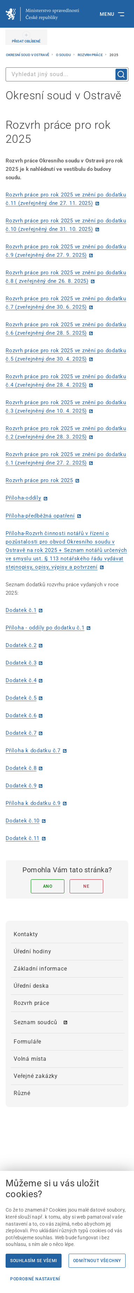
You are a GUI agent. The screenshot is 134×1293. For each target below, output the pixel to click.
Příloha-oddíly (23, 498)
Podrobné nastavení (35, 1279)
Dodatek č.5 (21, 698)
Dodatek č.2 (21, 645)
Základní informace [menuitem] (40, 968)
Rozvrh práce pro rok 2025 (39, 480)
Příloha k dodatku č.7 (33, 750)
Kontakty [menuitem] (26, 934)
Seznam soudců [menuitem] (35, 1022)
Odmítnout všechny (97, 1260)
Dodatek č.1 (21, 610)
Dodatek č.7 (21, 733)
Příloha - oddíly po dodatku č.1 (45, 628)
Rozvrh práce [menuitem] (31, 1003)
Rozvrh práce (91, 55)
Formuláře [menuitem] (27, 1041)
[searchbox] (67, 74)
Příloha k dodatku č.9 (33, 803)
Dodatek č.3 (21, 663)
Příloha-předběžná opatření (40, 516)
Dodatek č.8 (21, 768)
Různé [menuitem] (22, 1093)
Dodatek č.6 (21, 715)
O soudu (64, 55)
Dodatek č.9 (21, 785)
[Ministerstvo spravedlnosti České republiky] (42, 14)
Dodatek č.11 (23, 838)
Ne (86, 886)
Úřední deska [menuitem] (31, 985)
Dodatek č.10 (23, 821)
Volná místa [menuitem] (30, 1058)
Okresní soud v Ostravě (28, 55)
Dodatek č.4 (21, 680)
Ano (47, 886)
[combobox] (67, 74)
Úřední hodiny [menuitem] (32, 951)
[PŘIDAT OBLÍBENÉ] (26, 37)
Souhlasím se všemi (33, 1260)
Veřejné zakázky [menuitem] (36, 1076)
